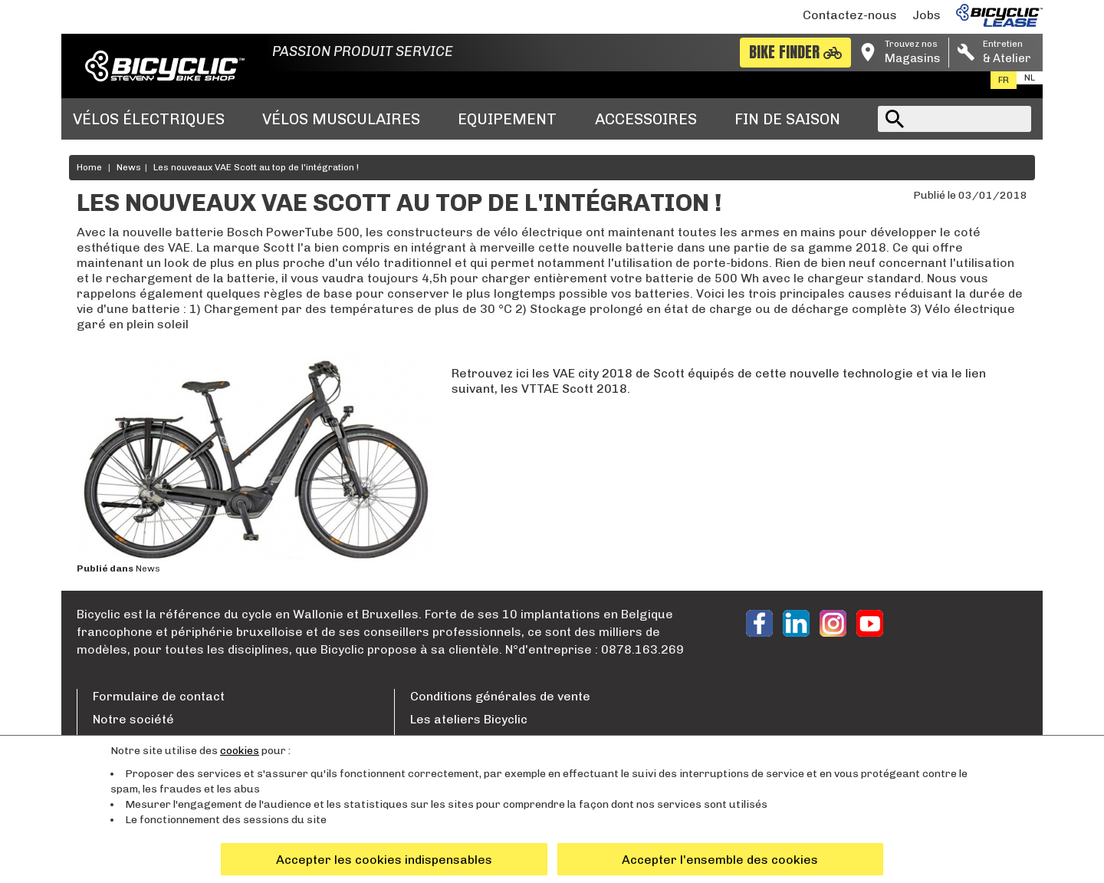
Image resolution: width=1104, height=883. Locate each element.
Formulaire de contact (159, 696)
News (129, 167)
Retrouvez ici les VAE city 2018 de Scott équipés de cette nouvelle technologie (682, 373)
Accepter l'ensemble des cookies (720, 859)
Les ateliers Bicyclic (468, 719)
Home (89, 167)
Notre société (133, 719)
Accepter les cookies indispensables (384, 859)
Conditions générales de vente (500, 696)
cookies (239, 750)
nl (1029, 77)
